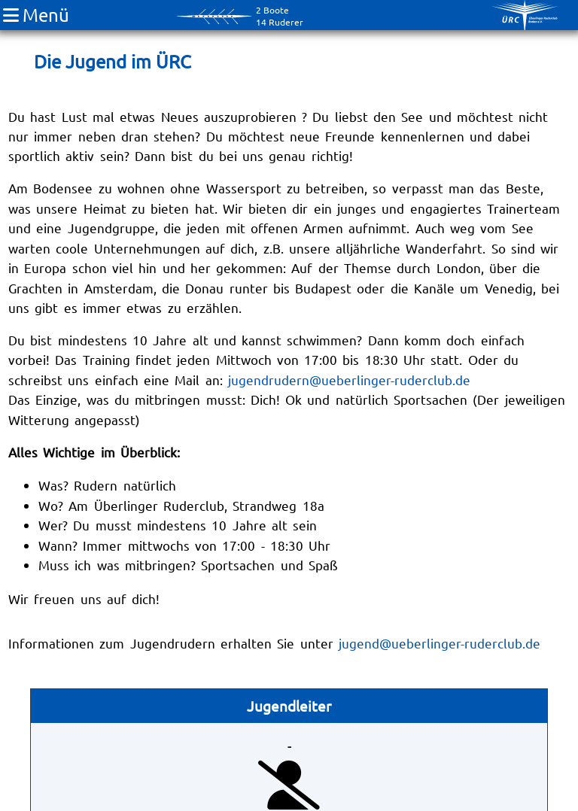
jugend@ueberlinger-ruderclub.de (439, 643)
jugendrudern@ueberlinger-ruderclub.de (349, 379)
